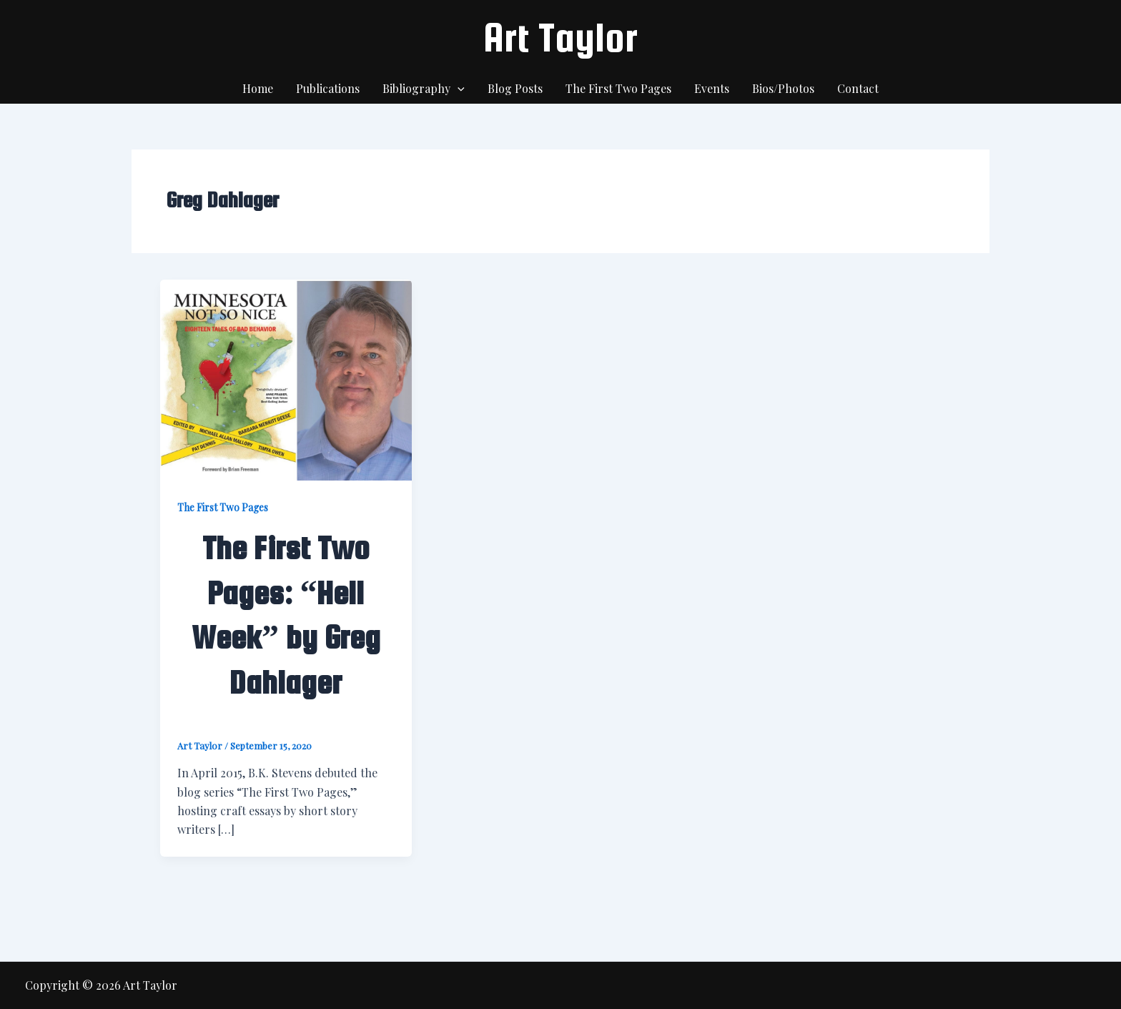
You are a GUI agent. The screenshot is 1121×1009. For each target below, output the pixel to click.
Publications (328, 88)
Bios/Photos (783, 88)
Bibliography (423, 88)
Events (711, 88)
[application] (457, 88)
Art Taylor (560, 37)
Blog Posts (515, 88)
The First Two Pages (618, 88)
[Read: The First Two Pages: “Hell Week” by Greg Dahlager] (286, 378)
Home (257, 88)
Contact (858, 88)
